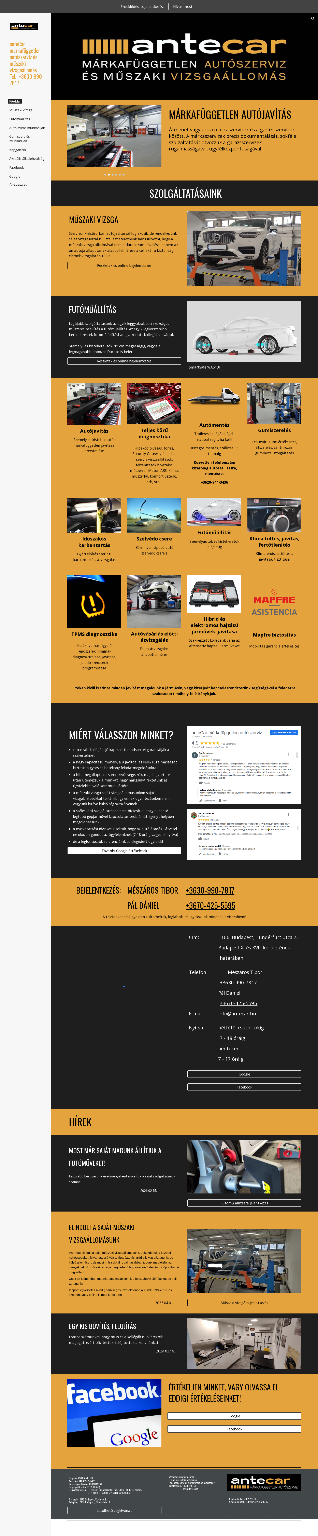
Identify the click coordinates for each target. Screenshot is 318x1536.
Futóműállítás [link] (19, 119)
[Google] (244, 1074)
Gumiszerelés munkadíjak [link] (19, 138)
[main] (234, 114)
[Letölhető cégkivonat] (114, 1510)
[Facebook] (244, 1087)
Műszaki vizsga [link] (20, 110)
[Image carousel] (114, 140)
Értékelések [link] (18, 185)
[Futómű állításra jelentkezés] (244, 1203)
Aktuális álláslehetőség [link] (26, 158)
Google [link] (14, 176)
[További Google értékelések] (124, 851)
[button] (313, 19)
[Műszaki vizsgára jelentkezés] (244, 1303)
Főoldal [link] (14, 101)
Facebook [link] (16, 167)
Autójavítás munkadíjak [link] (27, 128)
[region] (159, 6)
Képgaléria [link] (17, 150)
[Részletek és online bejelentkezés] (124, 265)
